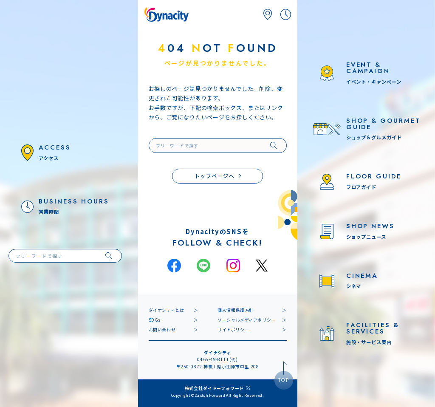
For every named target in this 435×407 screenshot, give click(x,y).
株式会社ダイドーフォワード (214, 388)
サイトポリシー (233, 329)
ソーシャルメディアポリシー (247, 320)
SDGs (155, 320)
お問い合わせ (162, 329)
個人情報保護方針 (236, 310)
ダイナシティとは (166, 310)
